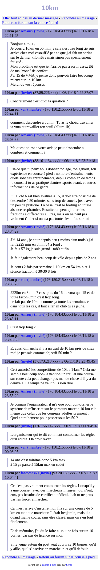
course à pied (49, 564)
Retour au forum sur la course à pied (30, 22)
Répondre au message (77, 18)
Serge (69, 564)
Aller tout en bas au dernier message (30, 18)
